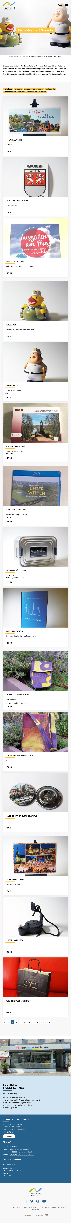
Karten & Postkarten (10, 91)
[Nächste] (45, 1022)
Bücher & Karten (38, 89)
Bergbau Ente (11, 325)
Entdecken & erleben (12, 1207)
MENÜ (66, 6)
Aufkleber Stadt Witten (16, 201)
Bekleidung (27, 89)
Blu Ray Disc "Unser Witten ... (19, 510)
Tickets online (45, 1207)
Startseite (25, 56)
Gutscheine (42, 91)
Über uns (35, 1210)
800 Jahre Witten (13, 140)
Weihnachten (18, 89)
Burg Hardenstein (14, 631)
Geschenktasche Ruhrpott (18, 1001)
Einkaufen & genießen (36, 56)
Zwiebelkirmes (8, 89)
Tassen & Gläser (32, 91)
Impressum (27, 1215)
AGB (46, 1215)
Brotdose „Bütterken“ (16, 570)
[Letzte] (49, 1022)
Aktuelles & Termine (59, 1207)
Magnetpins (21, 91)
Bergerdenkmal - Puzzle (17, 446)
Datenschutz (38, 1215)
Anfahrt (9, 1136)
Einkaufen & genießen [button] (30, 1207)
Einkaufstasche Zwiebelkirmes (20, 755)
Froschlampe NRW (14, 940)
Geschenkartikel (50, 89)
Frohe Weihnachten (14, 879)
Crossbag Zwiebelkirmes (17, 695)
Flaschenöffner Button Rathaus (21, 816)
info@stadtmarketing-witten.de (21, 1154)
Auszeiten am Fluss (14, 261)
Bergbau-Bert (12, 385)
